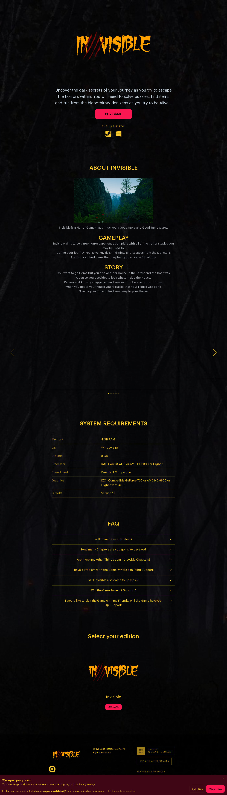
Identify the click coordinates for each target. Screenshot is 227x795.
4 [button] (116, 393)
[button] (214, 352)
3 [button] (113, 393)
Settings (197, 789)
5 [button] (118, 393)
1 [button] (108, 393)
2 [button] (111, 393)
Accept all (215, 789)
